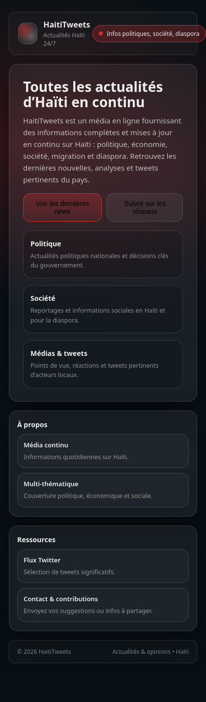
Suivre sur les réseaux (145, 207)
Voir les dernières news (62, 207)
